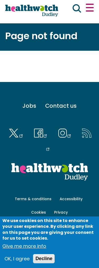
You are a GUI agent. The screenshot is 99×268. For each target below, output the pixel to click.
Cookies (38, 212)
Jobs (29, 106)
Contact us (61, 106)
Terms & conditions (33, 199)
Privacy (61, 212)
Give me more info (24, 246)
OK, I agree (17, 258)
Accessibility (71, 199)
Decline (43, 258)
